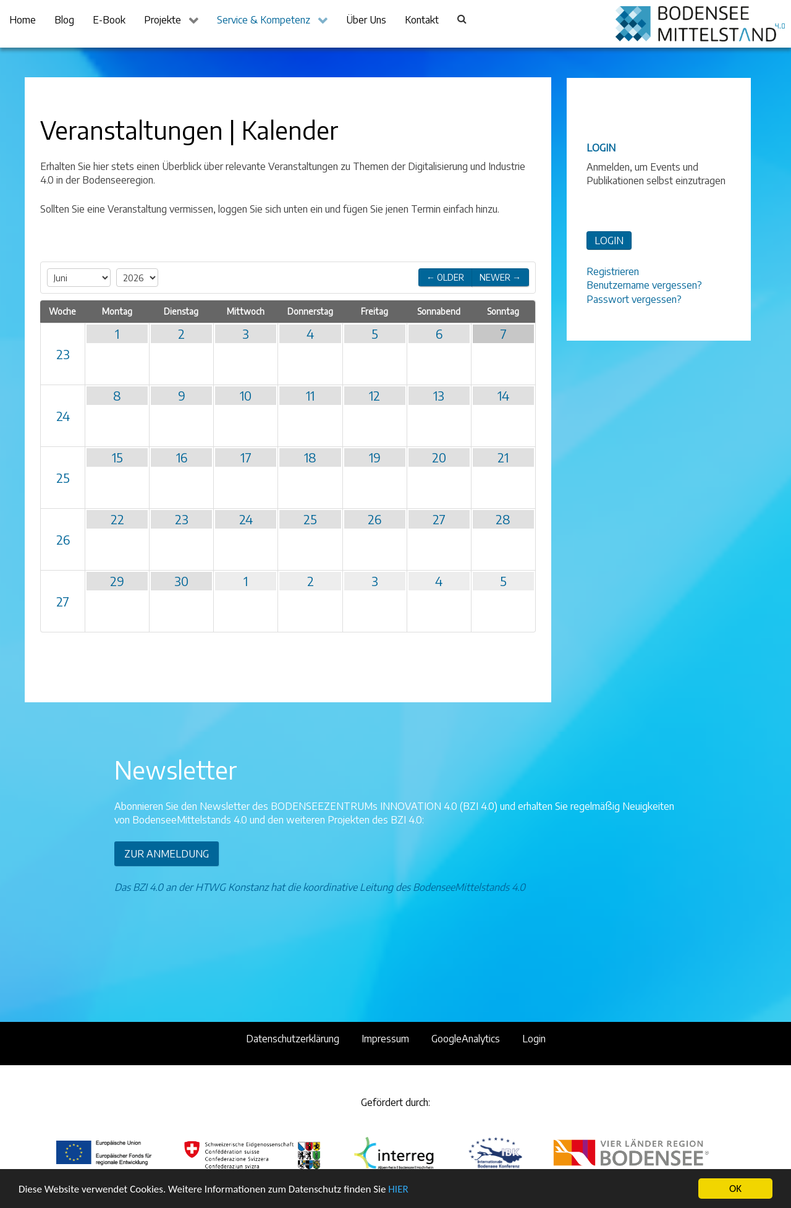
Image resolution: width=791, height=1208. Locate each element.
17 (246, 457)
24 (63, 415)
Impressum (385, 1038)
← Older (445, 277)
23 (63, 354)
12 (374, 395)
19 (375, 457)
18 (310, 457)
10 (246, 395)
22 (117, 519)
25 (63, 477)
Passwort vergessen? (634, 299)
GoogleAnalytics (465, 1038)
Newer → (500, 277)
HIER (398, 1189)
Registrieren (612, 271)
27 (439, 519)
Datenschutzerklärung (292, 1038)
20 (439, 457)
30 (181, 581)
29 (117, 581)
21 (503, 457)
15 (117, 457)
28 (503, 519)
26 (63, 539)
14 (503, 395)
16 (181, 457)
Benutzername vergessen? (644, 285)
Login (534, 1038)
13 (438, 395)
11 (310, 395)
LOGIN (609, 240)
